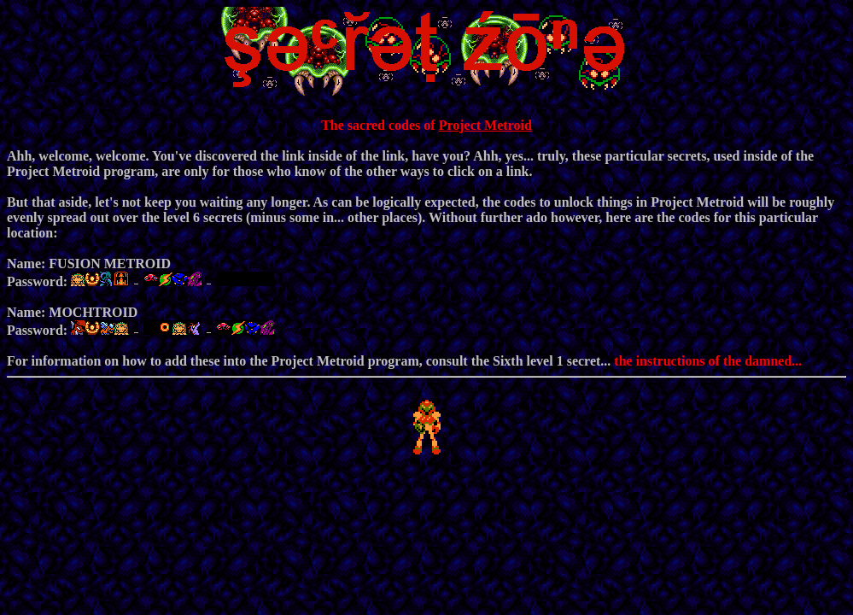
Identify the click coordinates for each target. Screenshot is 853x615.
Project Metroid (485, 125)
